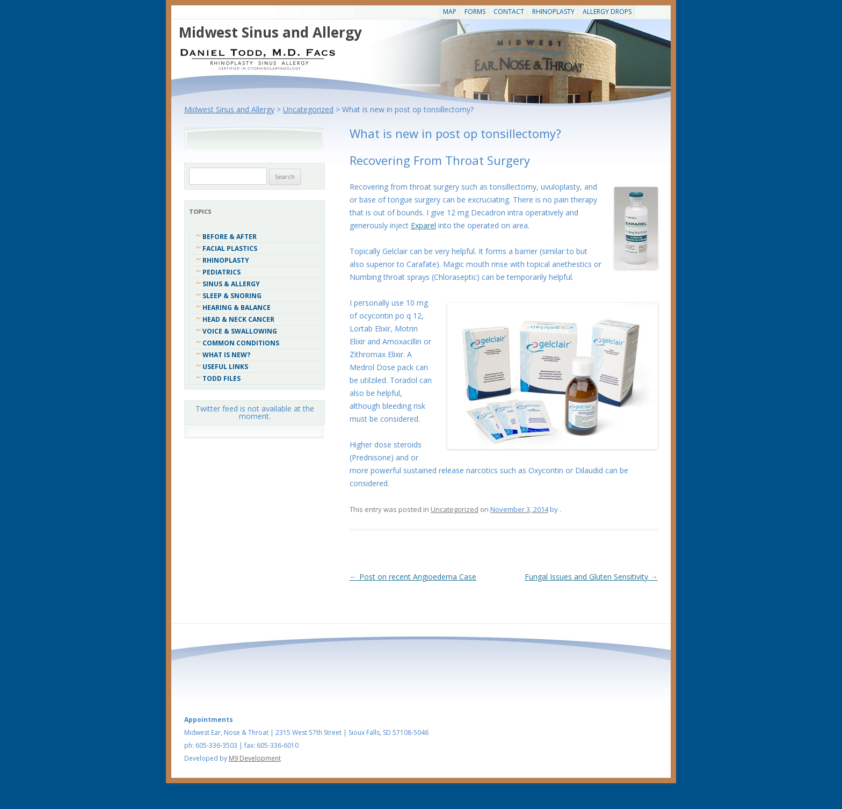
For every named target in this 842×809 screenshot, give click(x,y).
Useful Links (225, 366)
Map (449, 11)
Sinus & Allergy (231, 283)
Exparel (423, 225)
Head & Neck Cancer (238, 319)
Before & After (229, 236)
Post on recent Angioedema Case (413, 577)
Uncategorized (454, 509)
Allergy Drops (607, 11)
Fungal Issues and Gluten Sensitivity (591, 577)
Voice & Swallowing (239, 331)
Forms (474, 11)
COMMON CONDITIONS (240, 343)
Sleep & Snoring (232, 295)
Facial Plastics (229, 248)
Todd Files (221, 378)
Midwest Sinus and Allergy (270, 32)
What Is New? (226, 354)
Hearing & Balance (236, 307)
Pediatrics (221, 272)
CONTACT (508, 11)
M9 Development (255, 758)
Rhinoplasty (553, 11)
